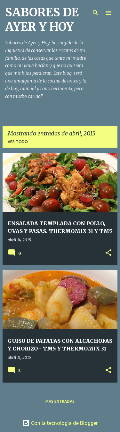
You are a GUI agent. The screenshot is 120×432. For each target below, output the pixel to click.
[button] (108, 253)
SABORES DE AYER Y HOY (42, 19)
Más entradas (60, 401)
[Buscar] (96, 13)
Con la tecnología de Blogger (60, 423)
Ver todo (18, 142)
